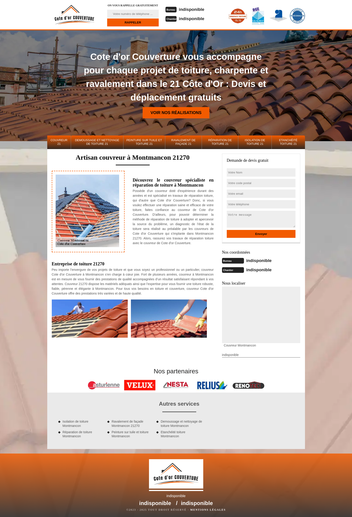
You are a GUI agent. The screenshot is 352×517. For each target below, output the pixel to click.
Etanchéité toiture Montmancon (173, 433)
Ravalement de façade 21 (183, 141)
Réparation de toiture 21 (220, 141)
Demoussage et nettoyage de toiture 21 (97, 141)
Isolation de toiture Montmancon (75, 423)
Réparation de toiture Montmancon (77, 433)
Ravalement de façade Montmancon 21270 (127, 423)
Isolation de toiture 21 (255, 141)
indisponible (192, 9)
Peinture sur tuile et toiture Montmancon (130, 433)
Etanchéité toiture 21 (288, 141)
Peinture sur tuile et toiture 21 (144, 141)
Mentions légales (208, 509)
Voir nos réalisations (176, 112)
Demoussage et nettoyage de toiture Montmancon (181, 423)
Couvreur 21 (59, 141)
